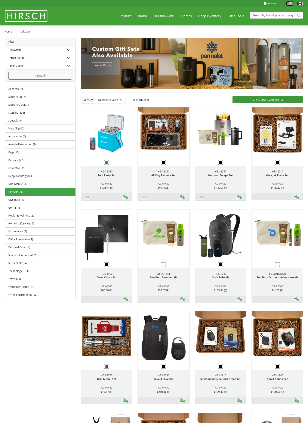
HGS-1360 (220, 274)
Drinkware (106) (17, 184)
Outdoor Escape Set (220, 175)
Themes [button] (186, 16)
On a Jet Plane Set (277, 175)
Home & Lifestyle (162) (21, 223)
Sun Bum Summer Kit (163, 277)
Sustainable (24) (17, 263)
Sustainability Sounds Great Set (220, 379)
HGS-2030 (106, 171)
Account (271, 3)
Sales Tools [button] (236, 16)
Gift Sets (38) (15, 192)
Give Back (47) (16, 200)
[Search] (276, 15)
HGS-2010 (277, 171)
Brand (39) (16, 65)
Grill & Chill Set (106, 379)
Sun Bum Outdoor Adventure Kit (277, 277)
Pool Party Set (106, 175)
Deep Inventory (209, 16)
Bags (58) (13, 152)
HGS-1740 (106, 375)
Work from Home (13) (21, 287)
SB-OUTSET (163, 274)
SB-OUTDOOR (277, 274)
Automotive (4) (17, 136)
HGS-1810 (220, 375)
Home (8, 31)
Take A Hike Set (163, 379)
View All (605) (16, 128)
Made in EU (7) (17, 97)
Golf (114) (14, 207)
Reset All (40, 75)
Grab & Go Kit (220, 277)
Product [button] (126, 16)
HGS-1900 (106, 274)
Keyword (15, 50)
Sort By (88, 100)
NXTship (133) (16, 112)
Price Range (17, 57)
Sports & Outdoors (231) (22, 255)
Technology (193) (18, 271)
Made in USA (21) (18, 105)
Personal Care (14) (19, 247)
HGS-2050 (220, 171)
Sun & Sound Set (277, 379)
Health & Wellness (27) (21, 215)
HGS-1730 (163, 375)
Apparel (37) (15, 89)
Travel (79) (14, 279)
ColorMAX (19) (16, 168)
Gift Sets (26, 31)
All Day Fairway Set (163, 175)
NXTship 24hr (163, 16)
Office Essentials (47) (20, 239)
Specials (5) (15, 120)
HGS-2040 (163, 171)
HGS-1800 (277, 375)
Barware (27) (16, 160)
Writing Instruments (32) (22, 295)
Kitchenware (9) (17, 231)
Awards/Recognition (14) (22, 144)
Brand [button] (142, 16)
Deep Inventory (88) (20, 176)
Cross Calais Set (107, 277)
